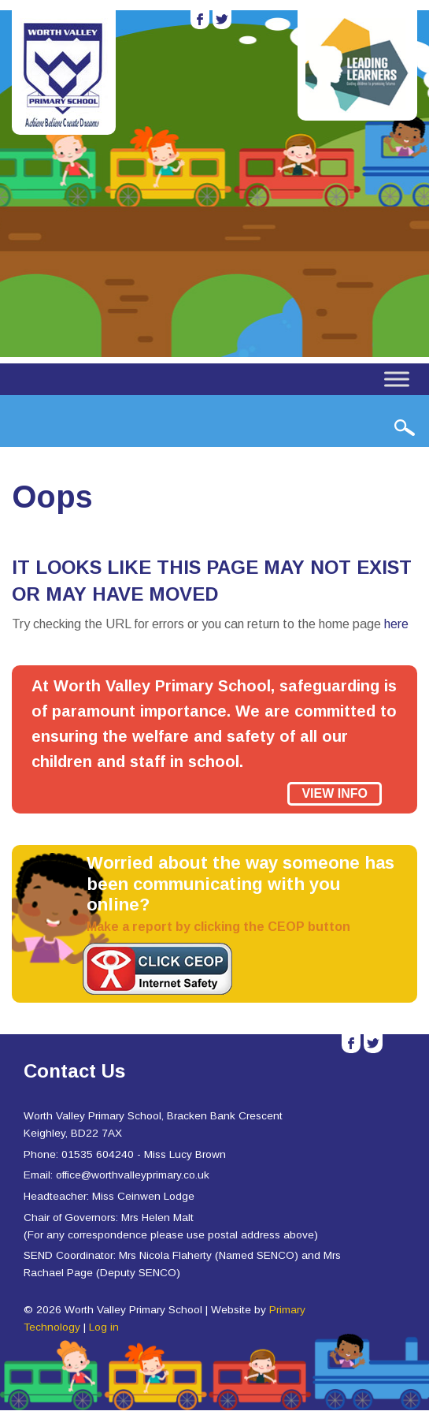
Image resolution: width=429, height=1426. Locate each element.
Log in (104, 1327)
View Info (334, 793)
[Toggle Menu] (396, 378)
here (396, 624)
